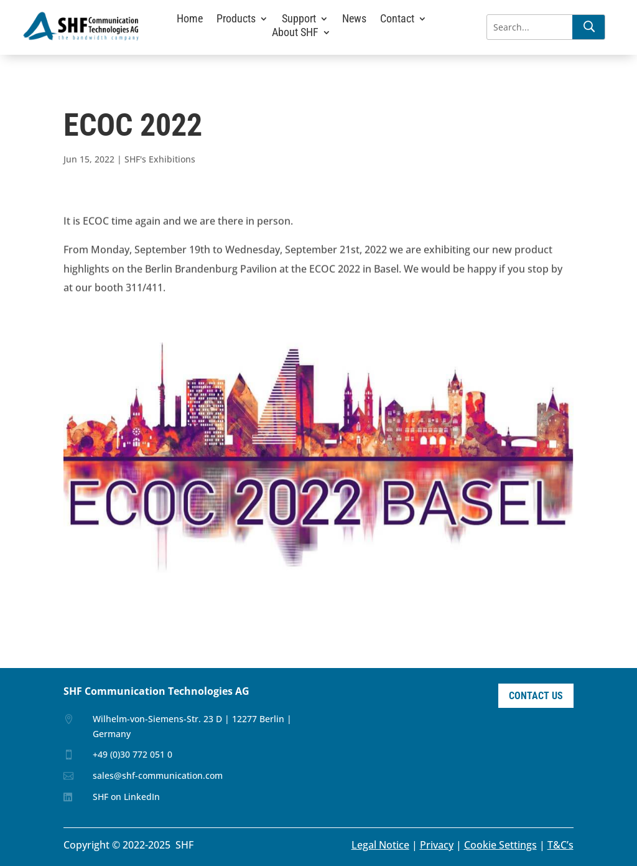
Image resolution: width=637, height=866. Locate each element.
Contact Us (536, 696)
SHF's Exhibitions (159, 159)
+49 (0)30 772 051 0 (132, 754)
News (354, 19)
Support (299, 19)
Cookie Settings (500, 845)
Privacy (436, 845)
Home (190, 19)
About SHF (295, 33)
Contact (397, 19)
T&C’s (560, 845)
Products (236, 19)
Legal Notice (380, 845)
